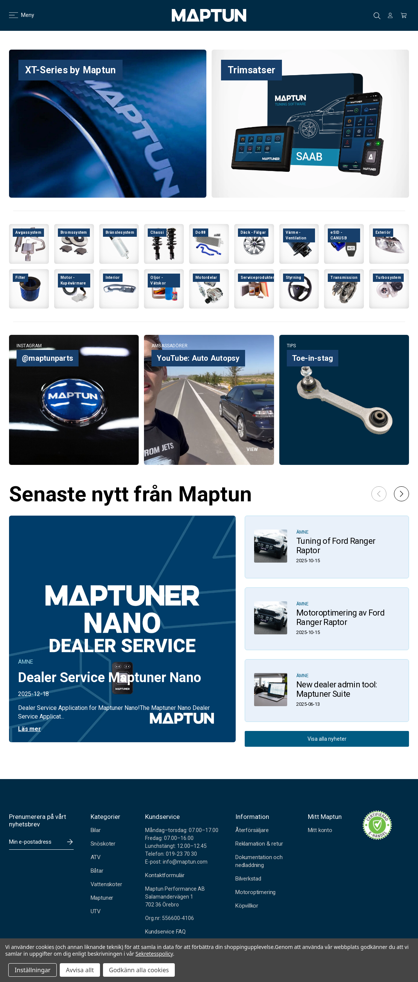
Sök (377, 15)
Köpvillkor (246, 905)
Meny (17, 15)
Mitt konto (320, 830)
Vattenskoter (106, 884)
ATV (96, 857)
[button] (401, 493)
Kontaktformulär (165, 875)
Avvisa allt (80, 970)
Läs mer (29, 728)
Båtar (97, 870)
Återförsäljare (251, 830)
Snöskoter (103, 843)
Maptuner (102, 897)
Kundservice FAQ (165, 931)
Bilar (96, 830)
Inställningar (32, 970)
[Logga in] (390, 15)
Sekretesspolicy (154, 953)
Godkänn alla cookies (139, 970)
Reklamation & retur (259, 843)
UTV (96, 911)
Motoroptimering (255, 892)
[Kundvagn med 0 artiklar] (403, 15)
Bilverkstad (248, 878)
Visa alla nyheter (327, 739)
